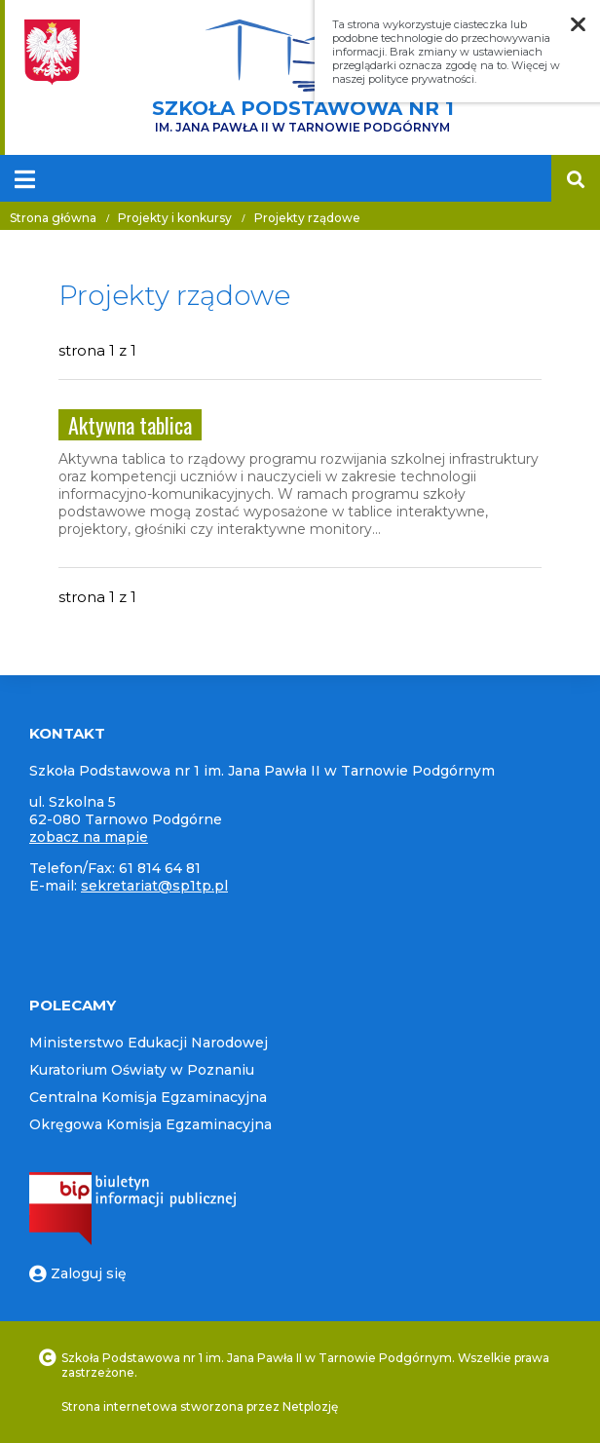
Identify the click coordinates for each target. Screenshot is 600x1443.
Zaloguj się (78, 1273)
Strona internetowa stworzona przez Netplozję (199, 1406)
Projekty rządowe (307, 217)
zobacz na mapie (88, 837)
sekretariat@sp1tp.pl (154, 885)
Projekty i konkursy (175, 217)
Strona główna (53, 217)
